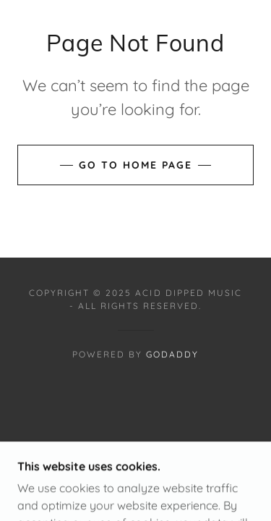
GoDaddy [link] (172, 354)
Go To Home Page (135, 164)
